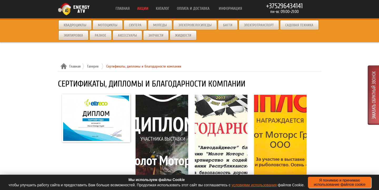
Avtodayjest (221, 128)
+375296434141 (284, 6)
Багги (227, 25)
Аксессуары (127, 35)
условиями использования (254, 185)
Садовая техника (299, 25)
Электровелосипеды (195, 25)
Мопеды (160, 25)
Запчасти (155, 35)
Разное (100, 35)
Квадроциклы (75, 25)
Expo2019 (162, 128)
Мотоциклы (107, 25)
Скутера (135, 25)
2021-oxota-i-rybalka (280, 128)
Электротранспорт (259, 25)
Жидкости (183, 35)
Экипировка (73, 35)
